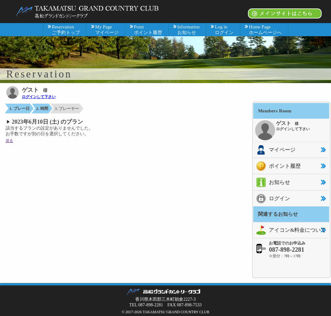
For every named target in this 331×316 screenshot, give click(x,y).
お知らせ (271, 182)
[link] (291, 268)
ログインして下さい (39, 97)
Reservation (66, 29)
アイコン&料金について (289, 230)
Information (188, 29)
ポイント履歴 (277, 166)
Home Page (265, 29)
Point (148, 29)
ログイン (271, 198)
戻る (9, 141)
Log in (224, 29)
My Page (107, 29)
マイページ (274, 150)
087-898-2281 (286, 249)
